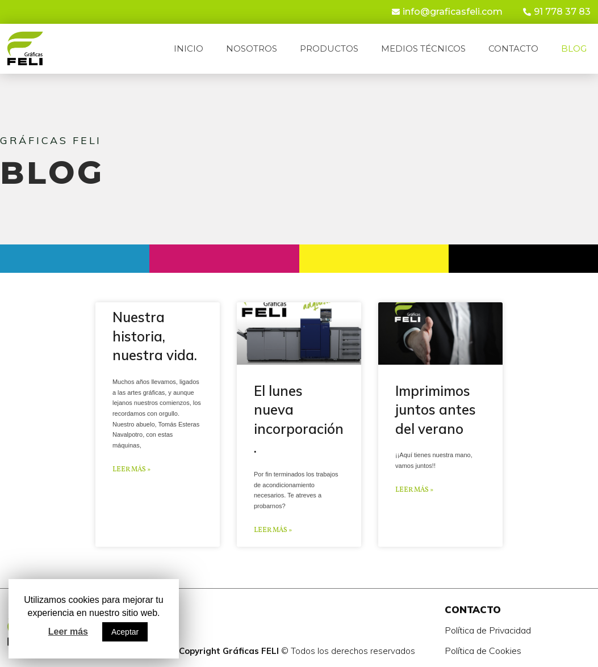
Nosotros (251, 48)
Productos (329, 48)
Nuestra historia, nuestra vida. (154, 336)
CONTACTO (473, 609)
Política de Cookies (483, 650)
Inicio (188, 48)
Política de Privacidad (488, 630)
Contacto (513, 48)
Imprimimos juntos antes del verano (435, 409)
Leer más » (131, 469)
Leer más (68, 631)
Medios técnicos (423, 48)
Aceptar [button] (125, 631)
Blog (574, 48)
